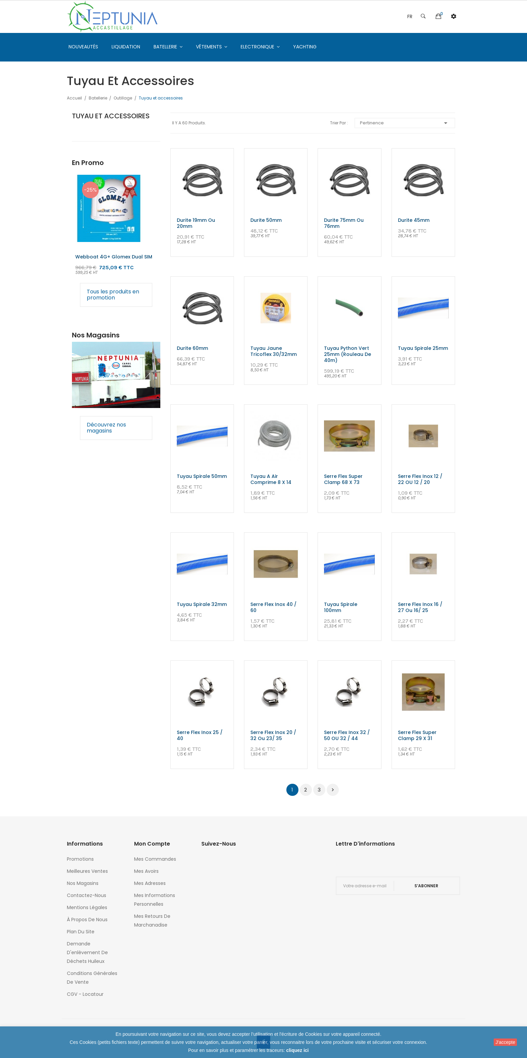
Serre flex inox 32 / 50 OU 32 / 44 (347, 735)
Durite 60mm (192, 348)
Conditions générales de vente (92, 977)
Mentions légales (87, 907)
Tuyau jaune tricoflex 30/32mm (273, 351)
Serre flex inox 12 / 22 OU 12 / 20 (420, 479)
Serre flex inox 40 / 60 (273, 607)
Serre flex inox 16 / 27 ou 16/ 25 (420, 607)
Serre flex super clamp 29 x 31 (417, 735)
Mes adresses (150, 883)
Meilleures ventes (87, 871)
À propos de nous (87, 919)
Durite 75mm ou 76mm (344, 223)
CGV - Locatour (85, 994)
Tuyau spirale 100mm (340, 607)
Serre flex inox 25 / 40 (199, 735)
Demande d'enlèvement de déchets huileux (87, 952)
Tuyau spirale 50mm (202, 476)
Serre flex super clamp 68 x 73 (343, 479)
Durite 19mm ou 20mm (196, 223)
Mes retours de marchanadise (152, 920)
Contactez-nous (86, 895)
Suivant (333, 790)
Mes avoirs (146, 871)
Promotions (80, 859)
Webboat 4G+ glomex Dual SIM (113, 257)
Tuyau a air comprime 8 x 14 (270, 479)
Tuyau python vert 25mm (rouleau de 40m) (347, 354)
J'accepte (505, 1042)
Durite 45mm (414, 220)
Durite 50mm (266, 220)
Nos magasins (82, 883)
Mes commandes (155, 859)
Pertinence (405, 123)
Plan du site (80, 931)
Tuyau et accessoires (111, 116)
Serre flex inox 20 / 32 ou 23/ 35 (273, 735)
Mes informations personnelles (154, 899)
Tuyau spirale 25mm (423, 348)
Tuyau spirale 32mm (202, 604)
